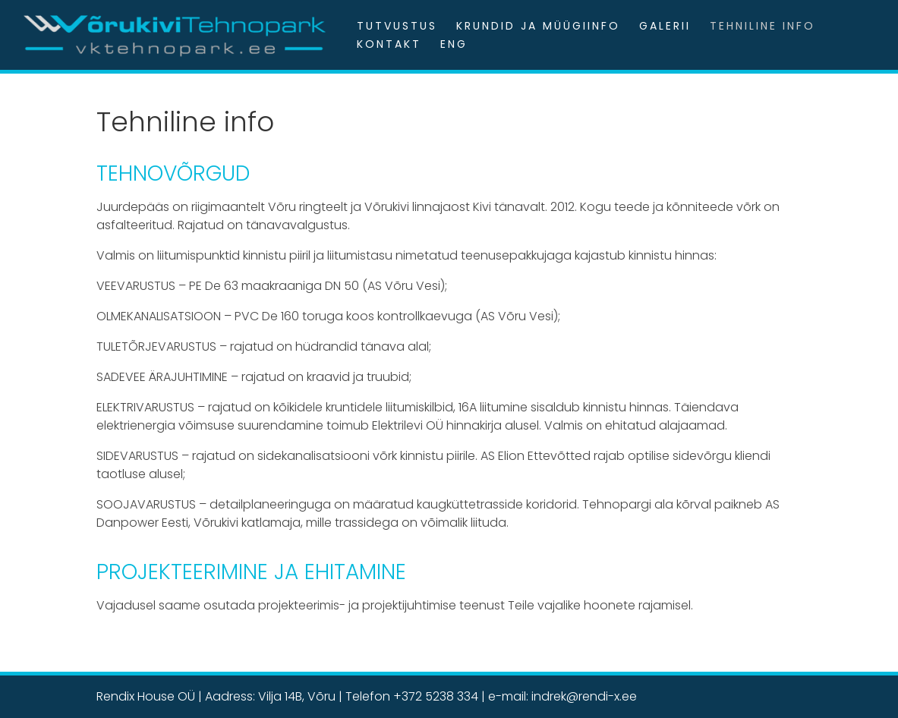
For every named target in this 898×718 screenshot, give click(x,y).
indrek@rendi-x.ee (584, 696)
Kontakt (389, 44)
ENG (454, 44)
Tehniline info (762, 25)
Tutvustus (397, 25)
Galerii (665, 25)
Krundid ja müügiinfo (538, 25)
